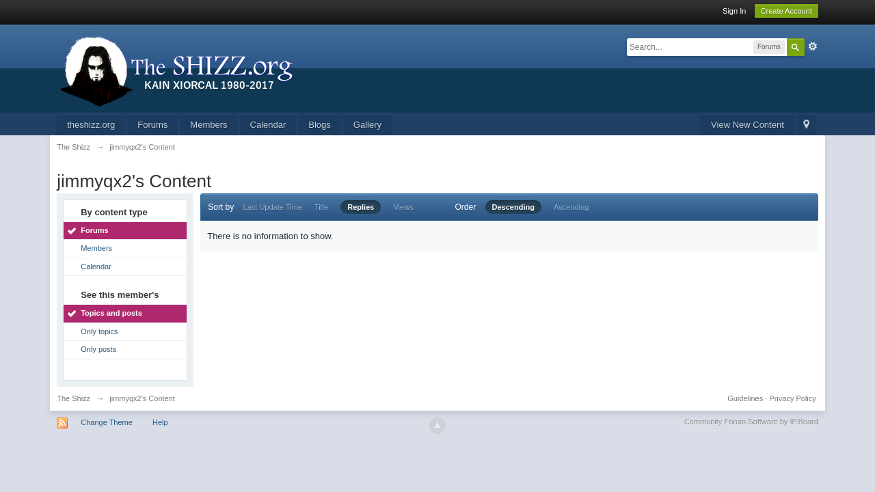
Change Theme (107, 422)
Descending (513, 207)
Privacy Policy (792, 398)
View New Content (747, 125)
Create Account (786, 11)
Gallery (367, 125)
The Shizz (73, 398)
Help (160, 422)
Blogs (319, 125)
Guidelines (745, 398)
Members (208, 125)
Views (403, 207)
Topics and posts (111, 313)
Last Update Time (272, 207)
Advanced (812, 46)
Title (321, 207)
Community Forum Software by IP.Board (751, 422)
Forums (152, 125)
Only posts (98, 349)
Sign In (734, 11)
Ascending (571, 207)
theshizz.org (91, 125)
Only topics (99, 331)
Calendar (268, 125)
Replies (360, 207)
